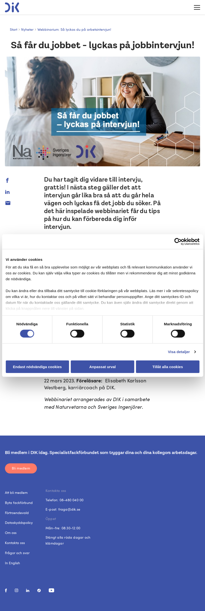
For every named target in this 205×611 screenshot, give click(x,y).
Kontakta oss (15, 542)
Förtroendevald (17, 512)
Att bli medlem (16, 492)
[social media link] (6, 590)
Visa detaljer (179, 352)
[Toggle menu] (195, 7)
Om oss (10, 532)
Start (13, 29)
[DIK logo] (12, 7)
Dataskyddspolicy (19, 522)
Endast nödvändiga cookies (37, 367)
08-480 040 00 (72, 500)
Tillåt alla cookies (167, 367)
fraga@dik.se (69, 509)
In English (12, 563)
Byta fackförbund (19, 502)
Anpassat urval (102, 367)
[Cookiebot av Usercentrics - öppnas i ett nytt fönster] (177, 241)
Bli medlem (21, 468)
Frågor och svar (17, 552)
